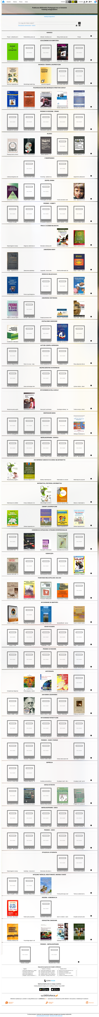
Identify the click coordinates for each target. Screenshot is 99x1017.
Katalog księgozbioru (49, 16)
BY (76, 1)
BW (70, 1)
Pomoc (21, 1)
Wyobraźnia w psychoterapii (63, 971)
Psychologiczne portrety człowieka (28, 971)
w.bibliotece (42, 998)
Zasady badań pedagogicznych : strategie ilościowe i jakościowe (33, 970)
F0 (84, 1)
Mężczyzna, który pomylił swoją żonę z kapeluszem (67, 970)
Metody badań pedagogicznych (28, 974)
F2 (90, 1)
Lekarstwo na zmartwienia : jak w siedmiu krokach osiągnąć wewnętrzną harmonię (72, 975)
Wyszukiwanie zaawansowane (24, 25)
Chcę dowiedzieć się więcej (43, 1015)
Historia (15, 1)
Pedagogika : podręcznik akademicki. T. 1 (29, 975)
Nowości (9, 1)
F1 (87, 1)
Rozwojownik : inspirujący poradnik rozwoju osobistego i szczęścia (52, 975)
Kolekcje (33, 25)
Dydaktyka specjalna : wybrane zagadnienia (48, 974)
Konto (26, 1)
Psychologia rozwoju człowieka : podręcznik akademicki (50, 971)
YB (73, 1)
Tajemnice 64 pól (62, 974)
